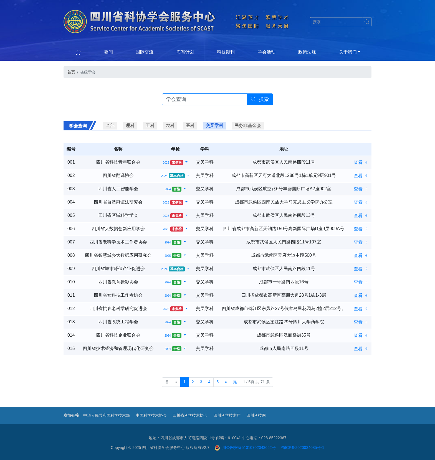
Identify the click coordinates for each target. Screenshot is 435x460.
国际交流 (144, 52)
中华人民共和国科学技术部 (106, 415)
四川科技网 (256, 415)
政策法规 (307, 52)
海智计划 (185, 52)
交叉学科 (214, 125)
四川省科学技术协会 (190, 415)
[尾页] (235, 382)
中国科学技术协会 (151, 415)
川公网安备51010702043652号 (245, 447)
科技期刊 (226, 52)
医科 (190, 125)
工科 (150, 125)
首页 (71, 72)
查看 (361, 162)
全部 (110, 125)
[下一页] (226, 382)
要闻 (108, 52)
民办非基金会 (247, 125)
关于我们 (348, 52)
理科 (130, 125)
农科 (170, 125)
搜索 (260, 99)
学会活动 (266, 52)
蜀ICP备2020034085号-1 (302, 447)
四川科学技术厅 (227, 415)
